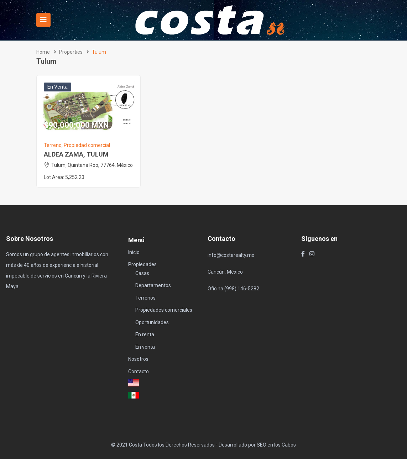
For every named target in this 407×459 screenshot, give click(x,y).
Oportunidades (152, 322)
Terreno (53, 145)
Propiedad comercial (87, 145)
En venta (57, 87)
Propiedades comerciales (163, 310)
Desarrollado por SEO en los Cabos (257, 445)
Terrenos (145, 298)
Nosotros (138, 359)
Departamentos (153, 285)
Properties (71, 52)
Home (43, 52)
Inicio (134, 252)
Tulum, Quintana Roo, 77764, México (92, 165)
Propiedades (142, 264)
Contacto (138, 371)
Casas (142, 273)
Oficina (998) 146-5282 (233, 288)
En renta (144, 334)
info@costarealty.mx (231, 255)
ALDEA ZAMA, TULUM (76, 154)
